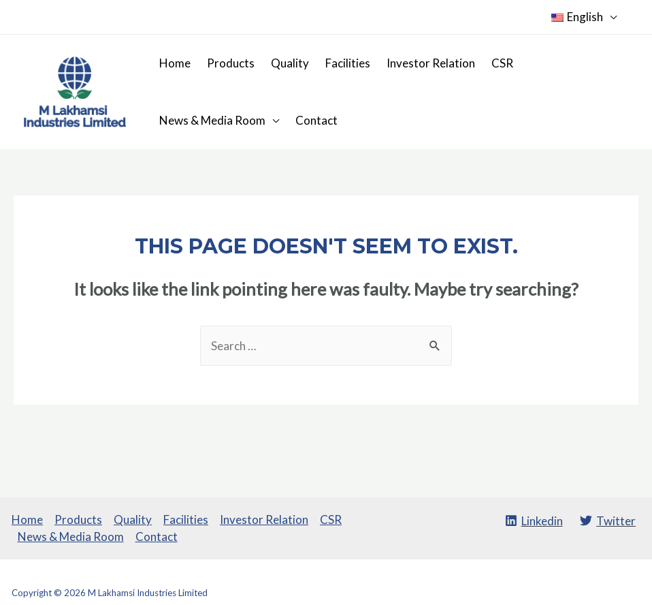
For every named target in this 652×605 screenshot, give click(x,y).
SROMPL (622, 592)
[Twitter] (607, 520)
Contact (316, 120)
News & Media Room (212, 120)
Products (231, 63)
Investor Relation (431, 63)
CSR (502, 63)
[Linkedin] (534, 520)
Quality (290, 63)
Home (175, 63)
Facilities (347, 63)
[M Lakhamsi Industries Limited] (75, 90)
